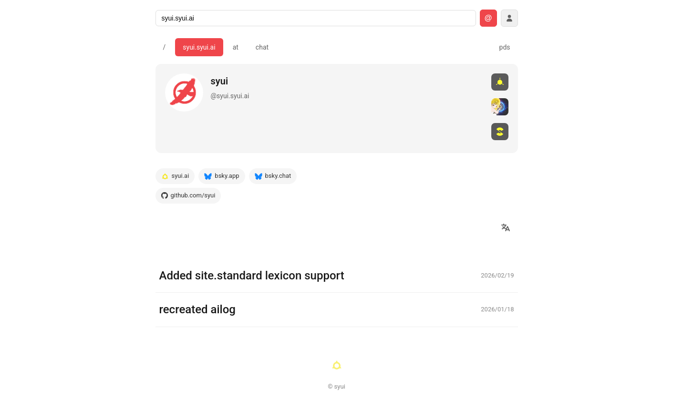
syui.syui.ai (199, 47)
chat (262, 47)
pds (504, 47)
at (235, 47)
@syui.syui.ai (230, 96)
